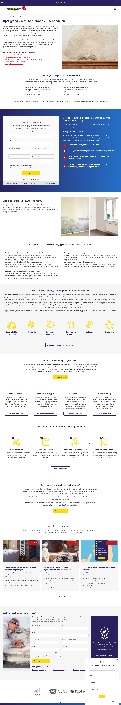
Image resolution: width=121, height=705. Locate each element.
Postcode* (35, 157)
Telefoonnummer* (14, 148)
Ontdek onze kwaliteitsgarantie (104, 640)
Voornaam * (92, 669)
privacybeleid (29, 165)
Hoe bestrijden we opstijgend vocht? (16, 62)
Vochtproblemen (13, 17)
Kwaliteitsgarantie (13, 182)
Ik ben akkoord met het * (22, 165)
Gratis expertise (60, 373)
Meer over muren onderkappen (45, 407)
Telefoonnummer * (94, 689)
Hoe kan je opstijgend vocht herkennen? (17, 55)
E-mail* (10, 140)
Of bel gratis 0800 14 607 (31, 178)
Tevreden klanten (30, 182)
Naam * (91, 675)
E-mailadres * (92, 682)
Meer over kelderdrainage (75, 407)
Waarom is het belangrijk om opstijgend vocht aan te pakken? (24, 59)
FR (4, 3)
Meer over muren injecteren (16, 407)
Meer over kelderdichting (104, 407)
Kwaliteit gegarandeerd (60, 460)
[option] (16, 628)
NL (2, 3)
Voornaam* (11, 132)
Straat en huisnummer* (39, 148)
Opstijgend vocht (24, 17)
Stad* (10, 157)
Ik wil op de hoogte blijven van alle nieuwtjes (24, 168)
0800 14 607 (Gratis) (49, 699)
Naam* (34, 132)
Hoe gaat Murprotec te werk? (14, 64)
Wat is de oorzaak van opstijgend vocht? (17, 57)
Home (4, 17)
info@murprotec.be (48, 701)
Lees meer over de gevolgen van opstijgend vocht (60, 343)
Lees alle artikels (60, 584)
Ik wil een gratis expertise (31, 173)
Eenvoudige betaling (48, 182)
